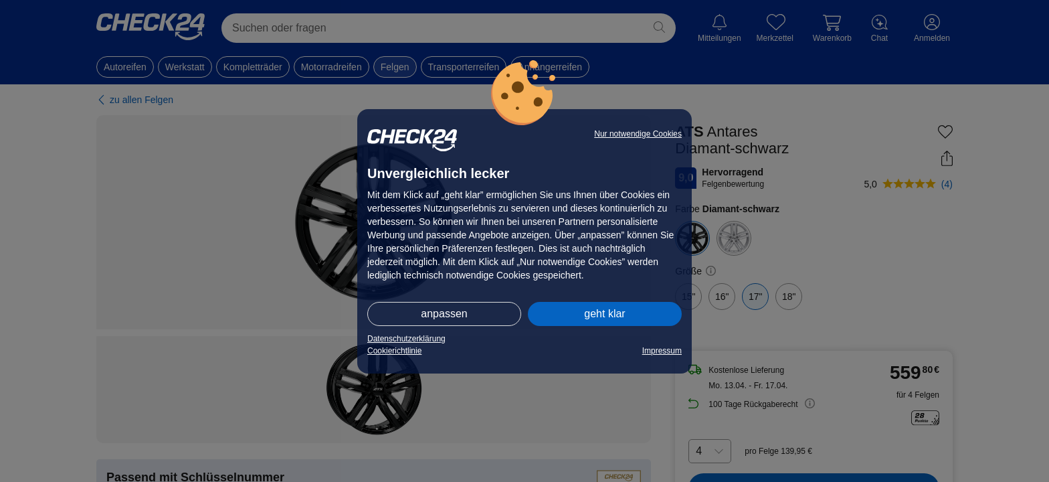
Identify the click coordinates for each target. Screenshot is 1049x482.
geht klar (604, 313)
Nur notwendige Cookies (638, 134)
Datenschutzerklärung (406, 338)
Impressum (662, 350)
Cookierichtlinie (394, 350)
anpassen (444, 313)
